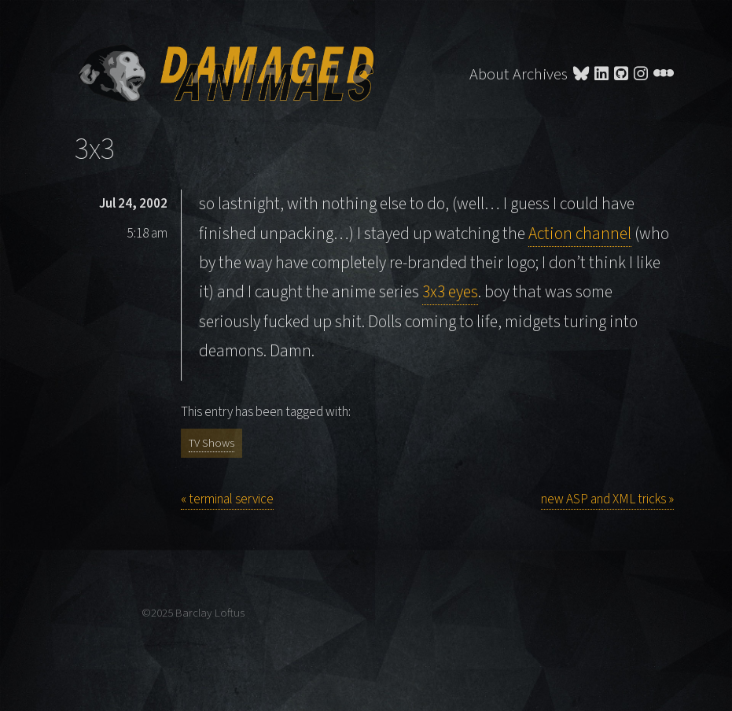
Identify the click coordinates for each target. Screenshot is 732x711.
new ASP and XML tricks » (607, 499)
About (489, 74)
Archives (540, 74)
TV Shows (211, 443)
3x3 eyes (450, 292)
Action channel (579, 234)
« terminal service (227, 499)
